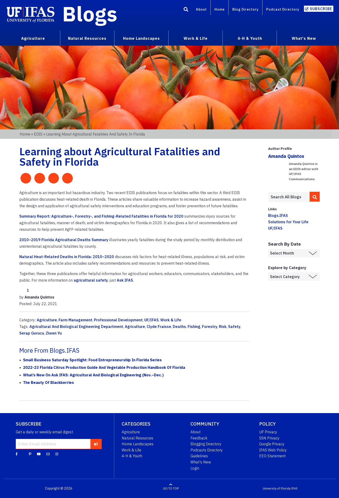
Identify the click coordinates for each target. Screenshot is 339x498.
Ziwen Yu (54, 333)
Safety (234, 326)
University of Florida (277, 488)
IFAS (294, 488)
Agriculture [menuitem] (33, 38)
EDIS (38, 134)
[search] (315, 197)
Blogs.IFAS (278, 215)
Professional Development (118, 320)
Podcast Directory (282, 9)
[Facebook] (16, 454)
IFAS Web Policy (273, 450)
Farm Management (75, 320)
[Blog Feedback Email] (48, 454)
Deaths (179, 326)
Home (219, 9)
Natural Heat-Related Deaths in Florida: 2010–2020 (66, 256)
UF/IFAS (151, 320)
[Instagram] (56, 454)
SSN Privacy (269, 438)
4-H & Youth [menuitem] (250, 38)
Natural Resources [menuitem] (87, 38)
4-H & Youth (132, 456)
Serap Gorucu (31, 333)
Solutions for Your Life (288, 221)
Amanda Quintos (286, 156)
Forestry (209, 326)
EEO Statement (272, 456)
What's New (200, 462)
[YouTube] (39, 454)
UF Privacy (268, 432)
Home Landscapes (137, 444)
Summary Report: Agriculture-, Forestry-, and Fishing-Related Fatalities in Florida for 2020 (101, 216)
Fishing (194, 326)
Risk (222, 326)
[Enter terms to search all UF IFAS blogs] (288, 197)
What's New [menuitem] (304, 38)
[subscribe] (95, 444)
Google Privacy (271, 444)
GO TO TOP (171, 488)
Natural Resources (137, 438)
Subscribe (321, 8)
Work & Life (170, 320)
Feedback (198, 438)
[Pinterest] (30, 454)
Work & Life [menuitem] (196, 38)
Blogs (89, 13)
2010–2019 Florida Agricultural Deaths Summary (63, 239)
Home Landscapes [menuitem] (141, 38)
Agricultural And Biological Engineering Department (76, 326)
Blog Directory (245, 9)
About (201, 9)
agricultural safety (91, 280)
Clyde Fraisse (159, 326)
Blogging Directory (205, 444)
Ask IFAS (125, 280)
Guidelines (199, 456)
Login (194, 468)
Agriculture (47, 320)
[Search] (186, 10)
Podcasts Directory (206, 450)
